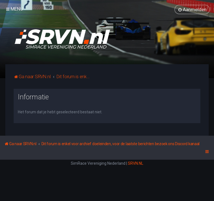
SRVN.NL (135, 163)
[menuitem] (192, 9)
